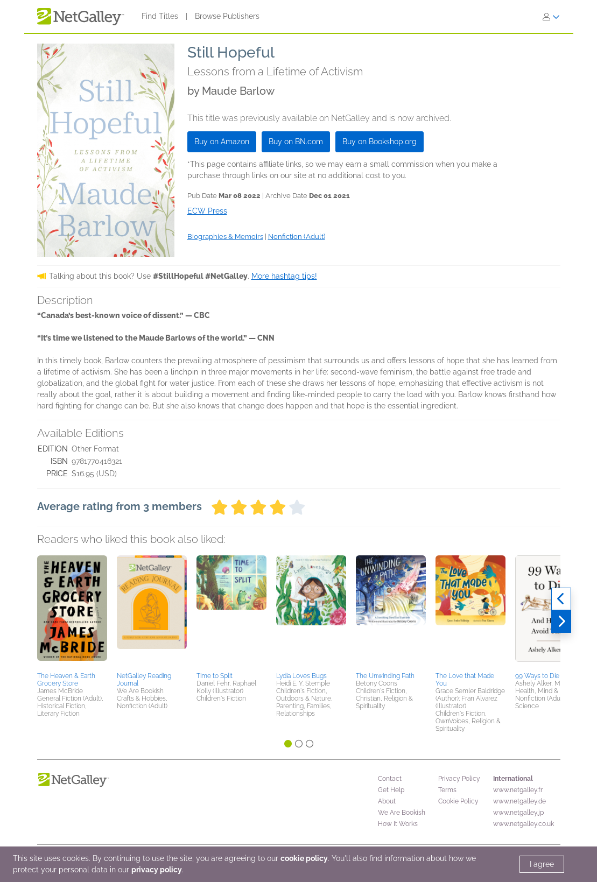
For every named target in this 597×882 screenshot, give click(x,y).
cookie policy (304, 858)
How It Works (398, 824)
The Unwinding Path (385, 676)
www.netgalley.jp (518, 812)
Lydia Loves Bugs (301, 676)
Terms (447, 790)
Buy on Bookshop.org (379, 141)
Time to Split (214, 676)
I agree (542, 864)
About (387, 801)
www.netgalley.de (519, 801)
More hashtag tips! (284, 276)
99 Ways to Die (537, 676)
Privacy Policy (459, 778)
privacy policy (156, 869)
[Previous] (561, 599)
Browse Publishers (227, 16)
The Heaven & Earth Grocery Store (66, 679)
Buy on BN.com (296, 141)
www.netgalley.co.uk (523, 824)
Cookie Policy (458, 801)
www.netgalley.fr (518, 790)
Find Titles (160, 16)
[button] (72, 611)
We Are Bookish (401, 812)
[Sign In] (551, 16)
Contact (390, 778)
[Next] (561, 621)
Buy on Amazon (221, 141)
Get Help (391, 790)
